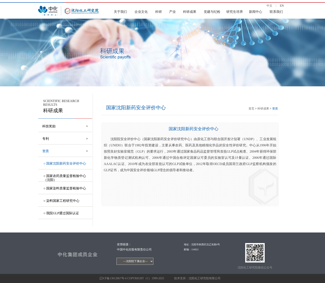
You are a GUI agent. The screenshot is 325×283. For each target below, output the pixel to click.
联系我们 (276, 11)
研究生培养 (234, 11)
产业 (172, 11)
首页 (251, 108)
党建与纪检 (212, 11)
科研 (158, 11)
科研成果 (189, 11)
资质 (275, 108)
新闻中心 (255, 11)
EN (282, 5)
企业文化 (141, 11)
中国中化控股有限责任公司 (134, 249)
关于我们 (120, 11)
